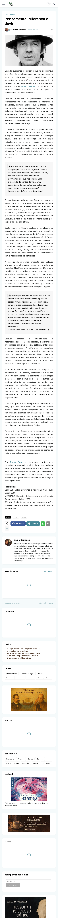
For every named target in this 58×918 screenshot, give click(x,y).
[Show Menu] (3, 4)
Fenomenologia (27, 674)
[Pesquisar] (54, 4)
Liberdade (20, 678)
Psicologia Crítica (44, 678)
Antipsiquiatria (11, 674)
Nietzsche (10, 759)
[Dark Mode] (49, 4)
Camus (35, 763)
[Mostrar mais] (7, 528)
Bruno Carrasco (18, 462)
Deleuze (12, 14)
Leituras (9, 678)
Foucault (21, 759)
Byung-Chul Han (12, 763)
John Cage (46, 763)
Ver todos (48, 571)
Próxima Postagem (46, 603)
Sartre (30, 759)
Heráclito (25, 763)
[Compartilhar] (51, 30)
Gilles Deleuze (28, 86)
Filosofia (23, 517)
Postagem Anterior (12, 603)
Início (6, 14)
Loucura (31, 678)
